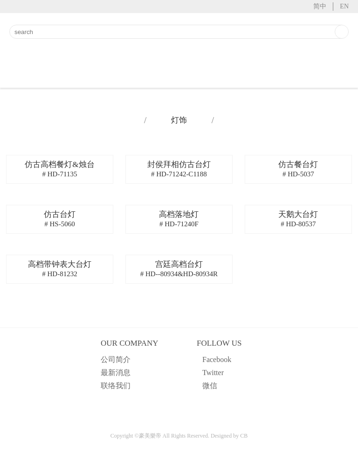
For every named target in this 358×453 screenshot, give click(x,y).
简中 (319, 6)
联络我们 (116, 386)
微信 (209, 386)
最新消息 (116, 372)
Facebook (216, 359)
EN (344, 6)
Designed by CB (229, 435)
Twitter (213, 372)
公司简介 (116, 359)
